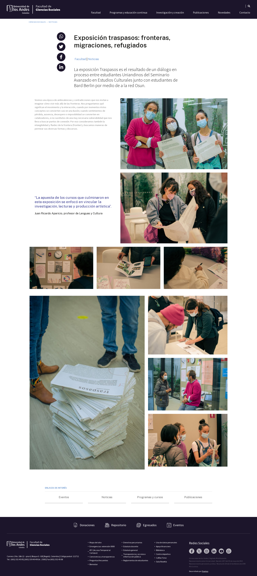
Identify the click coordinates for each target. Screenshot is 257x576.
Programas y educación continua (128, 12)
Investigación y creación (170, 12)
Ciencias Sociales (37, 22)
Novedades (224, 12)
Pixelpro (205, 571)
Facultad (96, 12)
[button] (61, 36)
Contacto (244, 12)
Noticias (53, 22)
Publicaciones (201, 12)
